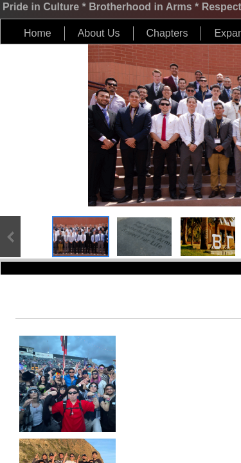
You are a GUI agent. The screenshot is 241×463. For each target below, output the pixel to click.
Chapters (167, 33)
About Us (99, 33)
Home (37, 33)
